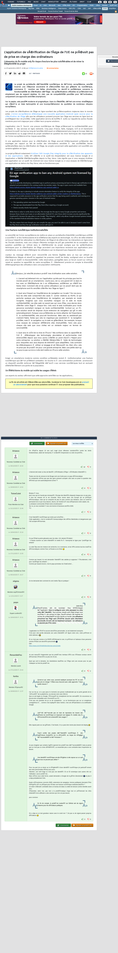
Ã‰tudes (73, 2)
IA (40, 5)
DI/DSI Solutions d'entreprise (21, 5)
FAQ (29, 2)
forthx (16, 676)
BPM (37, 8)
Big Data (31, 8)
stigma (16, 581)
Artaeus (15, 451)
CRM (79, 8)
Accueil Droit (42, 11)
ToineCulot (16, 494)
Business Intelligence (49, 8)
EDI (74, 5)
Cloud (35, 5)
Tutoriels (21, 2)
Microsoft (52, 5)
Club (89, 2)
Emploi (64, 2)
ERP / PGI (72, 8)
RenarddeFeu (16, 655)
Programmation (82, 5)
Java (59, 5)
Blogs (36, 2)
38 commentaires (53, 68)
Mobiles (104, 5)
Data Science (62, 8)
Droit (82, 2)
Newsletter (53, 2)
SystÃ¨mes (113, 5)
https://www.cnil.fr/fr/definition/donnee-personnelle (44, 646)
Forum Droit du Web (71, 11)
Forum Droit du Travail (55, 11)
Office (98, 5)
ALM (45, 5)
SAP (89, 8)
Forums (10, 2)
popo (16, 602)
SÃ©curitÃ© (97, 8)
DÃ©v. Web (66, 5)
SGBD (92, 5)
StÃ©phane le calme (36, 68)
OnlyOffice (112, 8)
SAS (84, 8)
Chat (43, 2)
